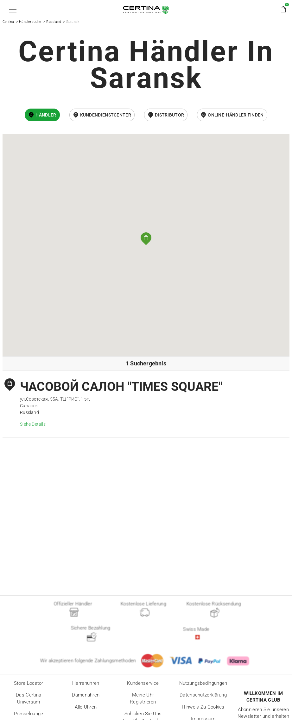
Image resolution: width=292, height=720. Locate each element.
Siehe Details (33, 424)
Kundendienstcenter (105, 114)
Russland (53, 22)
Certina (8, 22)
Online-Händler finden (235, 114)
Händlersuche (30, 22)
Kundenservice (143, 683)
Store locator (28, 683)
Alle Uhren (86, 707)
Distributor (169, 114)
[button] (11, 9)
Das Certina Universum (28, 698)
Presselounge (28, 714)
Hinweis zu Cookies (203, 707)
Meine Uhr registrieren (143, 698)
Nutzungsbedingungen (203, 683)
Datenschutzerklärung (203, 695)
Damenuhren (85, 695)
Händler (45, 114)
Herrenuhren (85, 683)
